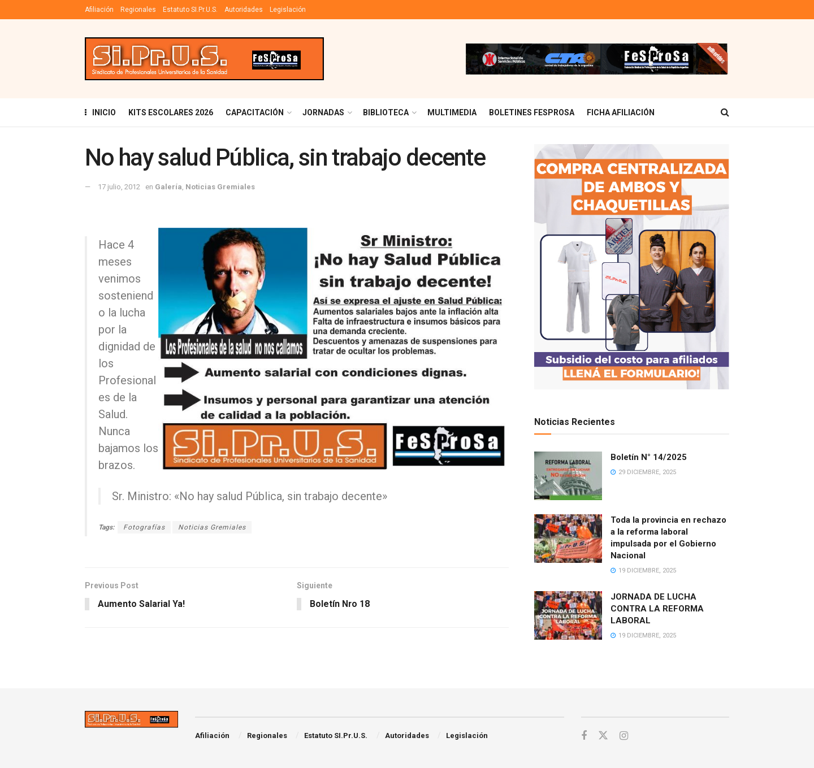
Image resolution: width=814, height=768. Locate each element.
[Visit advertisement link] (596, 58)
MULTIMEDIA (452, 112)
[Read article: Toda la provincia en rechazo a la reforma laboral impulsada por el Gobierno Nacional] (568, 538)
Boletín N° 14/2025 (648, 457)
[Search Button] (725, 112)
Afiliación (99, 10)
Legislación (288, 10)
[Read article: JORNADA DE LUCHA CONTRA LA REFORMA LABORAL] (568, 615)
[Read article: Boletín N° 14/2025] (568, 476)
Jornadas (323, 112)
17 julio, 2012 (119, 187)
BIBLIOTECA (386, 112)
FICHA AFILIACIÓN (621, 112)
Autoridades (243, 10)
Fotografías (144, 527)
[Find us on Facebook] (584, 736)
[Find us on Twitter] (603, 736)
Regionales (138, 10)
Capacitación (255, 112)
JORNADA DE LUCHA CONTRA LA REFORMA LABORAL (657, 609)
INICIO (100, 112)
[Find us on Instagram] (624, 736)
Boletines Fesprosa (531, 112)
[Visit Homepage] (204, 59)
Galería (168, 187)
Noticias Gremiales (220, 187)
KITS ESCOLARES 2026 (170, 112)
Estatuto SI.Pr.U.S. (190, 10)
